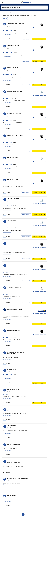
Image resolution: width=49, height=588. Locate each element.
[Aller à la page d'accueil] (25, 2)
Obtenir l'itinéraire (7, 34)
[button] (43, 7)
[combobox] (24, 8)
